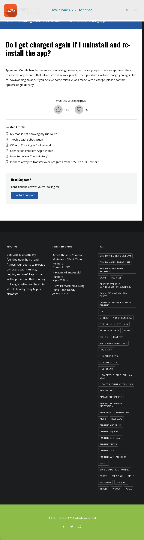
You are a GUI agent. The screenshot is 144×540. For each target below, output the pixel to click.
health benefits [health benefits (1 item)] (109, 356)
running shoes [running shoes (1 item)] (108, 444)
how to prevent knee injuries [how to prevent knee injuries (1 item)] (116, 384)
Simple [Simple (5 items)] (103, 463)
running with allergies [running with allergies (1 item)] (113, 457)
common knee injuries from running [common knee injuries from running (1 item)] (115, 304)
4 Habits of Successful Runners (66, 274)
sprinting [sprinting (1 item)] (117, 476)
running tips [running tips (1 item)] (107, 450)
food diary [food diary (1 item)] (106, 349)
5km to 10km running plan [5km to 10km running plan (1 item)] (115, 262)
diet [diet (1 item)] (102, 311)
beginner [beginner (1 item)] (116, 277)
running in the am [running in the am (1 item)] (110, 437)
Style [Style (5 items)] (131, 476)
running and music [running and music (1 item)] (110, 425)
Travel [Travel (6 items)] (103, 488)
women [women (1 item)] (116, 488)
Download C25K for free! (71, 10)
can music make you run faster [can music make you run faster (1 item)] (113, 294)
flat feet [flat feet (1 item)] (118, 337)
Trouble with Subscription (26, 139)
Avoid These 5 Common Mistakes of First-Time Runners (67, 259)
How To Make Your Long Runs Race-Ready (68, 288)
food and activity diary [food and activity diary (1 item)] (113, 343)
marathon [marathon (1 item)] (106, 390)
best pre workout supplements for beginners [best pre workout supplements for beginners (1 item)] (115, 285)
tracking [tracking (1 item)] (121, 482)
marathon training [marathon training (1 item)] (111, 397)
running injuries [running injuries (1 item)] (109, 431)
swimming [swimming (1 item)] (105, 482)
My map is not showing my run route (33, 134)
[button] (61, 109)
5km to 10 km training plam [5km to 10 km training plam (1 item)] (115, 255)
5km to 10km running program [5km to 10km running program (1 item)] (112, 270)
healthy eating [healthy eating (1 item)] (108, 362)
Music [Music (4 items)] (103, 418)
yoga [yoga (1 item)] (129, 488)
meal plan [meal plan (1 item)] (105, 412)
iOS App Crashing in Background (30, 145)
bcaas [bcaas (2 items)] (103, 277)
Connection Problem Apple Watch (31, 151)
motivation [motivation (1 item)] (122, 412)
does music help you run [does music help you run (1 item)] (114, 324)
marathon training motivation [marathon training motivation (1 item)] (111, 404)
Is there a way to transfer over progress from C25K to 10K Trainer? (54, 162)
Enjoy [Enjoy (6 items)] (127, 330)
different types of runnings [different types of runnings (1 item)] (116, 317)
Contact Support (24, 195)
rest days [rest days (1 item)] (116, 418)
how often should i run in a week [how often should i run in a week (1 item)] (116, 376)
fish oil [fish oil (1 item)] (104, 337)
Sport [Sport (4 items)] (103, 476)
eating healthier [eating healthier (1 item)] (109, 330)
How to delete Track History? (29, 156)
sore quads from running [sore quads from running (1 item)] (115, 469)
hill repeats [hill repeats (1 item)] (106, 368)
